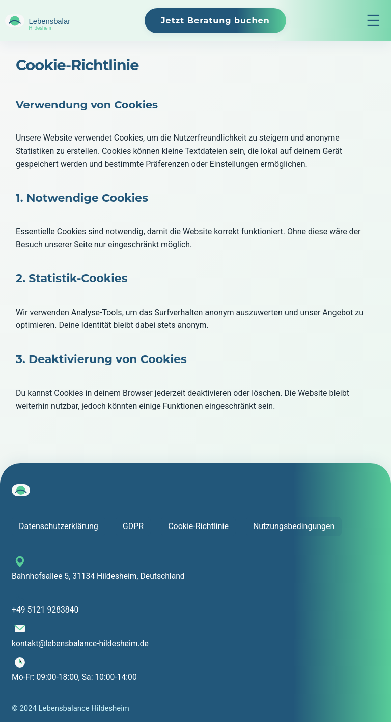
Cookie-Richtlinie (198, 526)
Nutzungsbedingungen (293, 526)
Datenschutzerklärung (58, 526)
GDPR (133, 526)
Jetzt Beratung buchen (215, 20)
